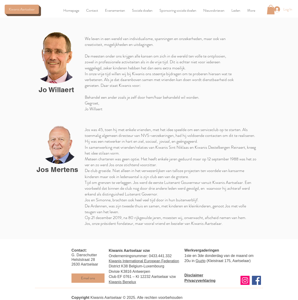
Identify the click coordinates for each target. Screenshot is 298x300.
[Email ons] (88, 278)
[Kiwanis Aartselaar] (22, 9)
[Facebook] (256, 280)
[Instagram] (245, 280)
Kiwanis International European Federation (144, 261)
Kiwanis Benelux (122, 282)
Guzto (201, 261)
